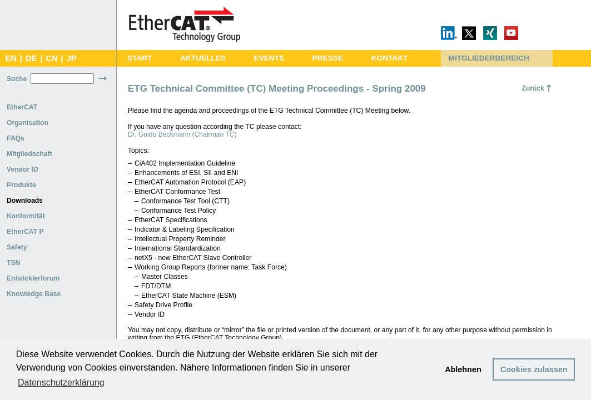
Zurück (533, 88)
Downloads (25, 200)
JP (72, 58)
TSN (13, 263)
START (139, 58)
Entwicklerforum (33, 278)
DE (31, 58)
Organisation (27, 123)
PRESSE (327, 58)
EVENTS (269, 58)
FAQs (15, 138)
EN (10, 58)
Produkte (21, 185)
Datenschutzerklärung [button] (61, 382)
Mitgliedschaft (29, 154)
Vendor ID (22, 169)
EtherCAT (22, 107)
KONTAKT (389, 58)
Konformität (26, 216)
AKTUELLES (203, 58)
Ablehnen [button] (463, 369)
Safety (17, 247)
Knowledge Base (34, 294)
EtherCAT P (25, 232)
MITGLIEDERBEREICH (489, 58)
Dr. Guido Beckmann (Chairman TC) (182, 134)
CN (51, 58)
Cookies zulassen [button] (534, 369)
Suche (17, 79)
